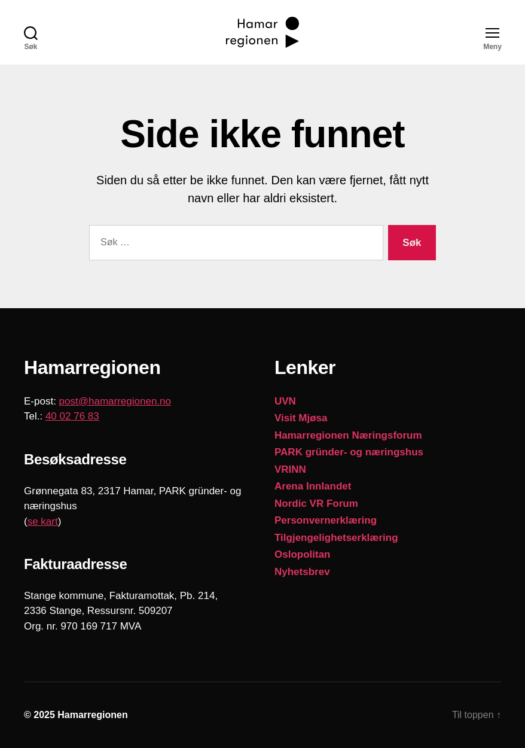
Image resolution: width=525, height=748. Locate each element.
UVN (285, 401)
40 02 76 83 (72, 416)
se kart (43, 521)
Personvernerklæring (325, 520)
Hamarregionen (92, 715)
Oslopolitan (302, 554)
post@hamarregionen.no (115, 401)
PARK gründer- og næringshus (348, 452)
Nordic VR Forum (316, 503)
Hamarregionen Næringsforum (348, 435)
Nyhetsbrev (302, 571)
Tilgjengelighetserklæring (336, 537)
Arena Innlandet (312, 486)
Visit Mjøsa (301, 418)
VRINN (290, 469)
